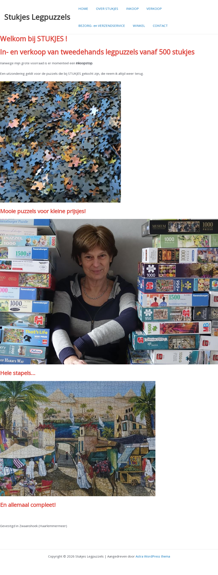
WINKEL (137, 25)
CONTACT (156, 25)
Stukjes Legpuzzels (37, 17)
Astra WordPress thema (153, 556)
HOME (82, 8)
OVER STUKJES (105, 8)
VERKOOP (149, 8)
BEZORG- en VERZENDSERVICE (101, 25)
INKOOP (128, 8)
